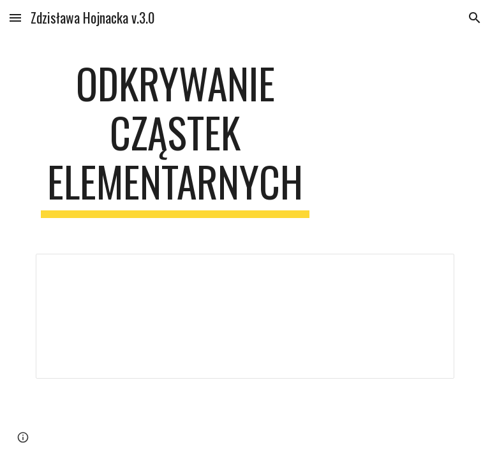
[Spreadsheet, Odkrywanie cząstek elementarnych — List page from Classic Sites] (245, 316)
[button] (15, 17)
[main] (175, 138)
